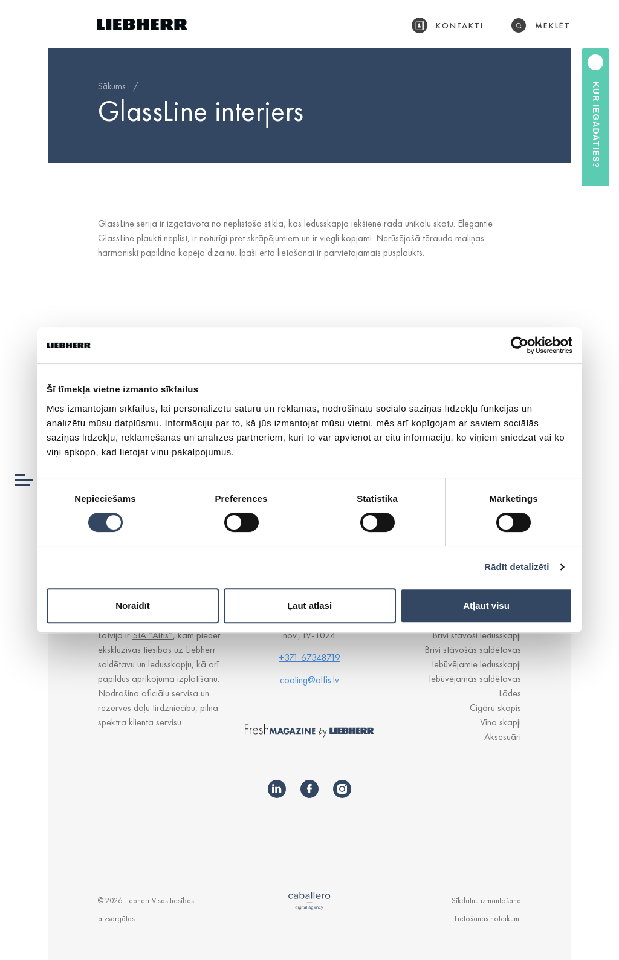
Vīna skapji (500, 722)
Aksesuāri (502, 736)
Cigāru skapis (495, 707)
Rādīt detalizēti (516, 567)
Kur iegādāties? (596, 125)
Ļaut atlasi (309, 605)
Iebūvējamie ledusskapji (476, 664)
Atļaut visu (486, 605)
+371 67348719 (309, 657)
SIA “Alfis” (152, 635)
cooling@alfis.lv (309, 679)
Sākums (111, 86)
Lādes (510, 693)
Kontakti (460, 25)
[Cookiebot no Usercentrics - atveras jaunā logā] (519, 345)
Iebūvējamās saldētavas (475, 678)
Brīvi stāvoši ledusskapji (476, 635)
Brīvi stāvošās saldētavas (472, 649)
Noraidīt (132, 605)
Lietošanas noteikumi (488, 918)
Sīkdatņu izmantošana (486, 900)
